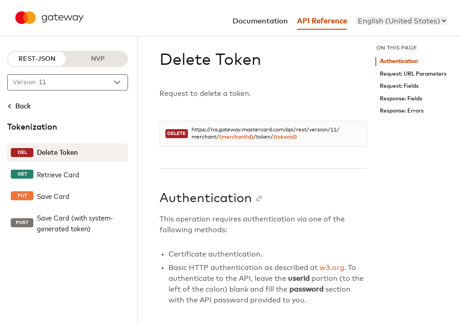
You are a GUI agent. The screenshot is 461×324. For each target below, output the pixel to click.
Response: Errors (402, 111)
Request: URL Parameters (413, 74)
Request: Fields (399, 86)
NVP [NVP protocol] (98, 59)
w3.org (332, 267)
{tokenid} (285, 137)
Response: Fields (401, 99)
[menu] (401, 21)
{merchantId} (236, 137)
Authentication (399, 61)
